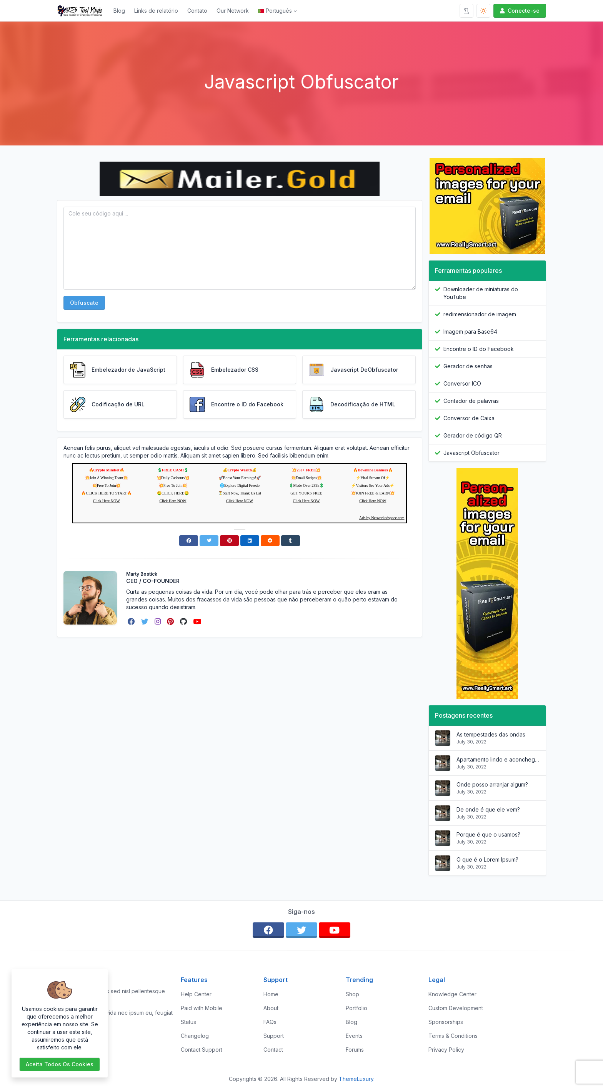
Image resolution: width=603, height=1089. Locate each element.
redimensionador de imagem (479, 314)
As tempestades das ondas (490, 734)
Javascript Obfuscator (471, 452)
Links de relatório (156, 10)
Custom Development (455, 1008)
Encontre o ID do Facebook (478, 349)
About (270, 1008)
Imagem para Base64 (470, 331)
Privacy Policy (446, 1049)
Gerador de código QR (472, 435)
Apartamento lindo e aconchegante (498, 759)
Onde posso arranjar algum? (492, 784)
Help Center (196, 994)
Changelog (195, 1035)
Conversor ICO (462, 383)
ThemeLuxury (356, 1079)
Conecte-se (519, 10)
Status (188, 1022)
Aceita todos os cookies (59, 1064)
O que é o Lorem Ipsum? (487, 859)
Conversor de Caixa (469, 418)
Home (270, 994)
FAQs (270, 1022)
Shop (352, 994)
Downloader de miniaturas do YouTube (480, 293)
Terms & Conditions (453, 1035)
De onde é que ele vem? (488, 809)
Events (354, 1035)
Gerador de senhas (468, 366)
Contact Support (201, 1049)
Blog (119, 10)
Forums (355, 1049)
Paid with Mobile (201, 1008)
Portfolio (356, 1008)
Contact (273, 1049)
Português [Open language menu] (275, 10)
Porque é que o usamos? (488, 834)
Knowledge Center (452, 994)
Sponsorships (445, 1022)
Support (273, 1035)
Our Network (233, 10)
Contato (197, 10)
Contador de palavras (471, 401)
